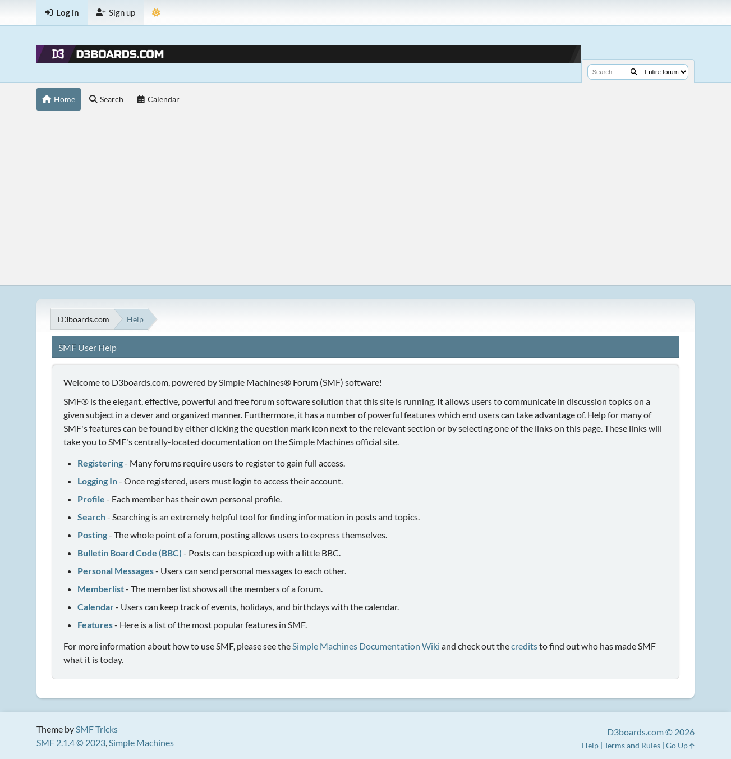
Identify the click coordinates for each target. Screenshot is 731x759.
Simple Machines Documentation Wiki (366, 646)
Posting (92, 534)
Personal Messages (115, 570)
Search (91, 516)
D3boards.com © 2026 (651, 731)
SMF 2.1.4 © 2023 (70, 742)
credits (524, 646)
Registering (100, 463)
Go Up (680, 745)
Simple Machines (141, 742)
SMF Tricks (97, 729)
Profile (91, 498)
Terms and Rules (632, 745)
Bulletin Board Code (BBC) (129, 552)
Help (590, 745)
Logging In (97, 480)
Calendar (95, 606)
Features (95, 624)
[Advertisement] (365, 200)
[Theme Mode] (156, 12)
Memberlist (100, 588)
